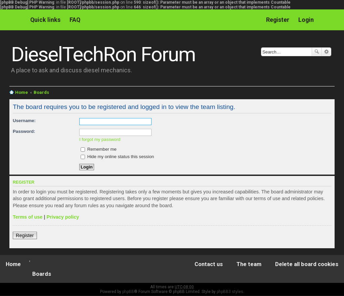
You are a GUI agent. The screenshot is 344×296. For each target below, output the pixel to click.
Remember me (99, 149)
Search (317, 52)
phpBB (128, 291)
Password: (24, 131)
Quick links (45, 19)
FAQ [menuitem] (75, 19)
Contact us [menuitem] (209, 264)
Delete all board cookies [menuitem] (306, 264)
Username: (24, 120)
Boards (41, 92)
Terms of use (28, 217)
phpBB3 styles (230, 291)
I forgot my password (99, 139)
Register (25, 235)
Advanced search (326, 52)
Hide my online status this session (117, 156)
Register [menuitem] (277, 19)
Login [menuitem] (306, 19)
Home (21, 92)
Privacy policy (63, 217)
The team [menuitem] (248, 264)
